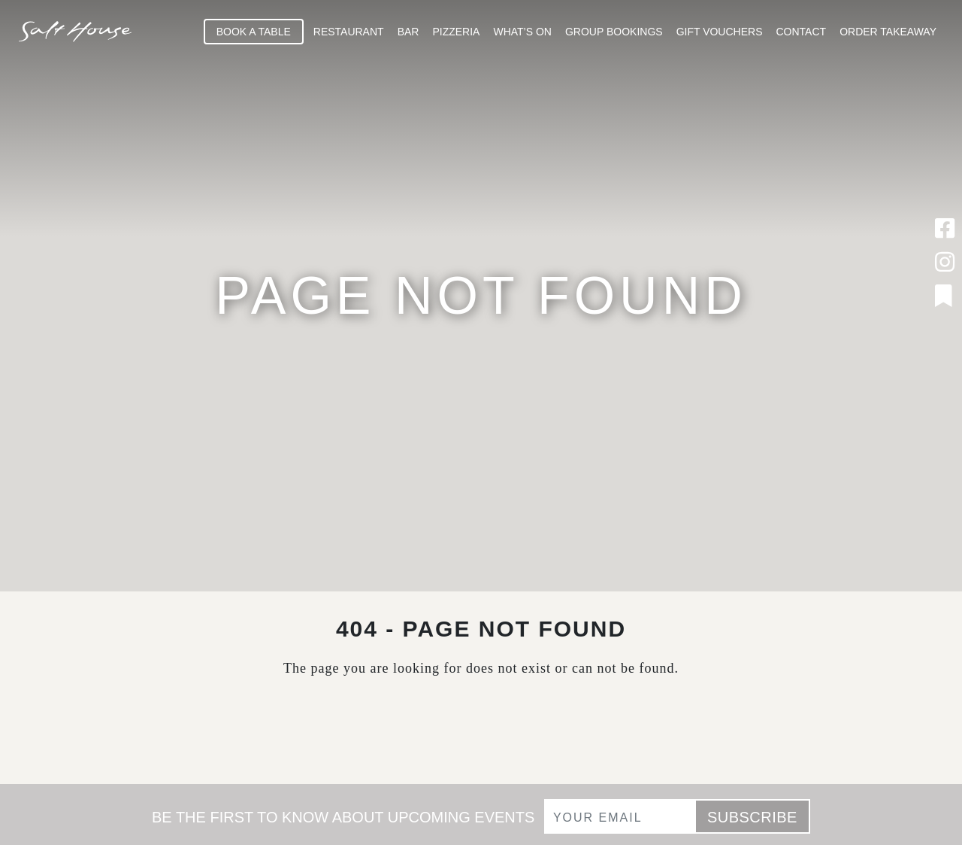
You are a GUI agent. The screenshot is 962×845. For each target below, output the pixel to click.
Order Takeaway (887, 32)
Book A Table (253, 32)
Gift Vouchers (719, 32)
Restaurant (348, 32)
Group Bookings (614, 32)
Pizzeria (455, 32)
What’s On (522, 32)
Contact (801, 32)
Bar (408, 32)
